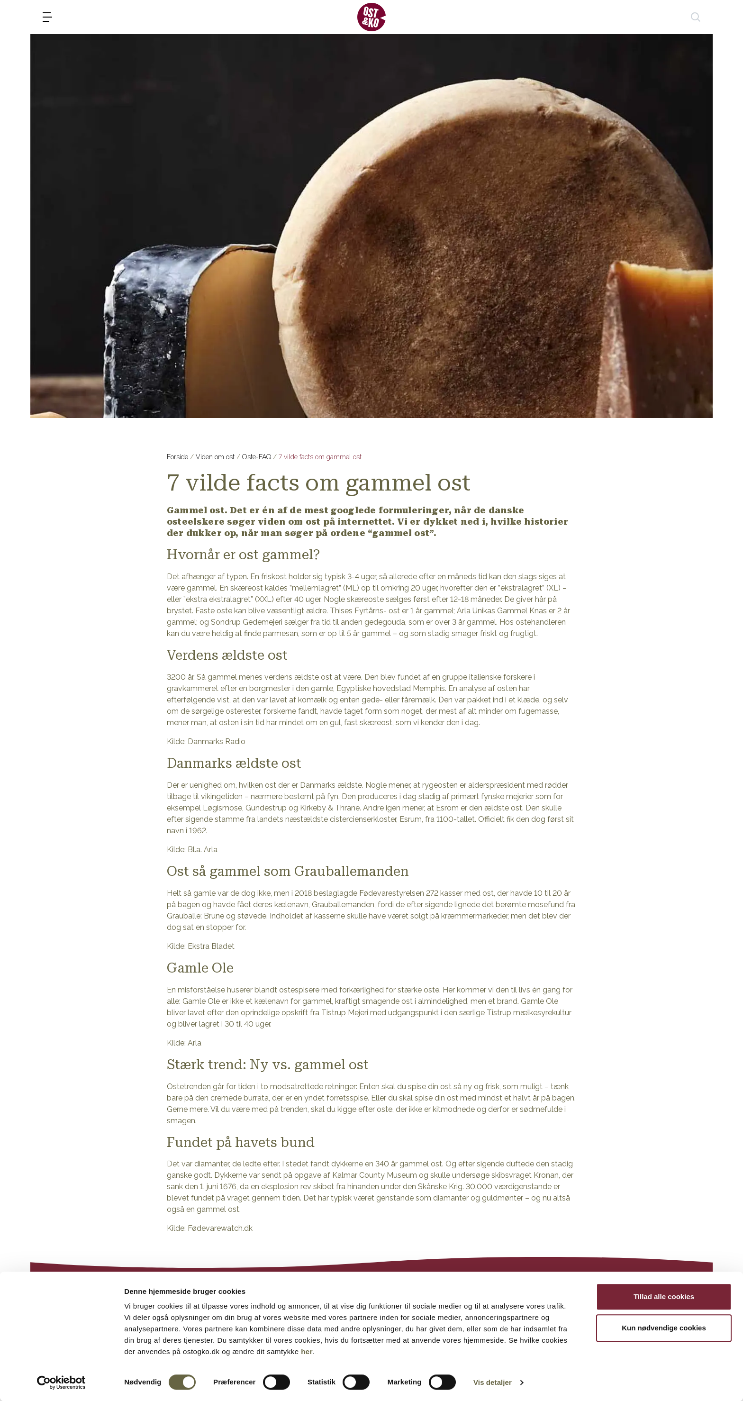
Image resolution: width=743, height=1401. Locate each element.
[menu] (47, 17)
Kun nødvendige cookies (664, 1328)
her (307, 1351)
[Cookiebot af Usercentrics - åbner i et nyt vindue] (61, 1382)
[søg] (696, 17)
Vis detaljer (492, 1382)
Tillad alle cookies (664, 1296)
